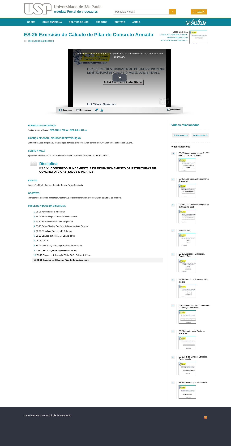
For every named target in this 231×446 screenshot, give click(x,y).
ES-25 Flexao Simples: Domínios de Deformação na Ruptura (62, 226)
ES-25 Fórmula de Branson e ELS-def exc (54, 231)
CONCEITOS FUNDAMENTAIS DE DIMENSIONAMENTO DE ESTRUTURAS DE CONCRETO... (174, 37)
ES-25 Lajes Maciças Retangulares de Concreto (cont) (59, 245)
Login (201, 11)
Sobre (31, 22)
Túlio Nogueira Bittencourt (41, 41)
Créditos (101, 22)
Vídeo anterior (181, 135)
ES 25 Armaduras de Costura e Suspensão (54, 221)
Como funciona (52, 22)
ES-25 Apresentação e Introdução (50, 212)
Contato (119, 22)
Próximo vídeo (200, 135)
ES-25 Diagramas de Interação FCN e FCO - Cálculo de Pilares (64, 255)
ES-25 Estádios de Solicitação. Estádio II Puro (55, 236)
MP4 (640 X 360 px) (78, 130)
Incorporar (66, 110)
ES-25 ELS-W (42, 241)
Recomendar (84, 110)
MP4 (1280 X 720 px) (59, 130)
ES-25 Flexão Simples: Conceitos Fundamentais (56, 217)
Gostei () (173, 109)
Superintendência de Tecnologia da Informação (47, 415)
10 (173, 153)
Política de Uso (79, 22)
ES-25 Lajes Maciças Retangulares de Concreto (56, 250)
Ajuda (136, 22)
